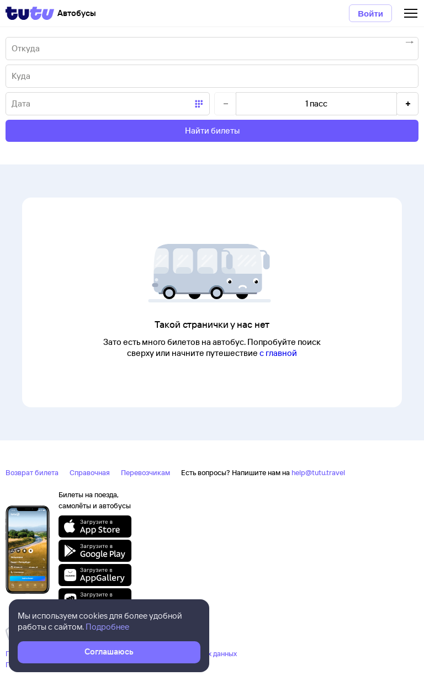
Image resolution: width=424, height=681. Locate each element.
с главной (278, 353)
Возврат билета (32, 472)
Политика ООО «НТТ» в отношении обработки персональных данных (121, 653)
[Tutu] (30, 13)
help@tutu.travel (318, 472)
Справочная (90, 472)
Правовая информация (44, 664)
